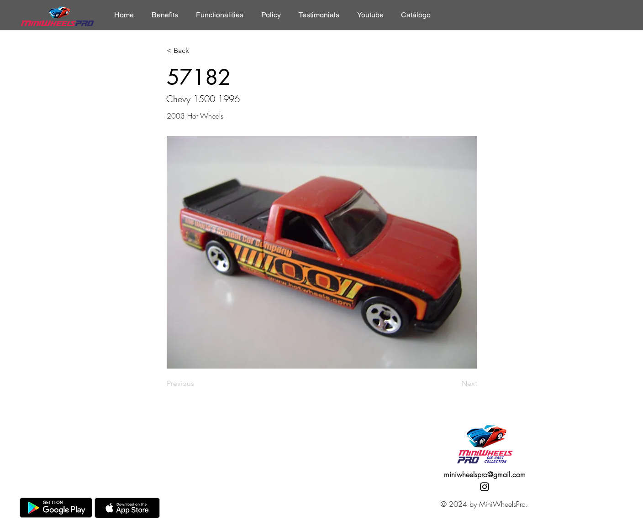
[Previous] (197, 383)
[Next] (454, 383)
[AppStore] (127, 508)
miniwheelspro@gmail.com (485, 474)
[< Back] (197, 51)
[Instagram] (484, 487)
